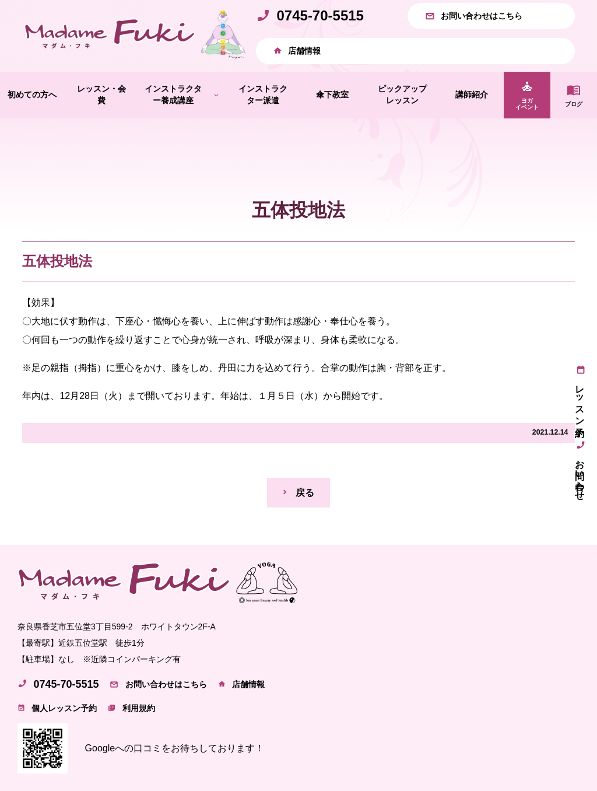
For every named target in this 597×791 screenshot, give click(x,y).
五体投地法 (57, 261)
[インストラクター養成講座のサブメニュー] (216, 94)
